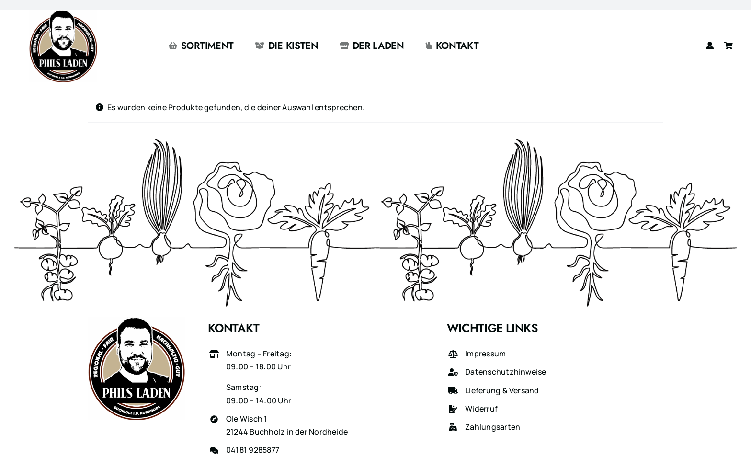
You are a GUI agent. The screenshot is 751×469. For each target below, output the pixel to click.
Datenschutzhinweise (505, 371)
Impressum (485, 353)
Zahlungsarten (492, 427)
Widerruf (481, 408)
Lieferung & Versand (502, 390)
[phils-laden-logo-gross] (63, 13)
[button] (21, 448)
